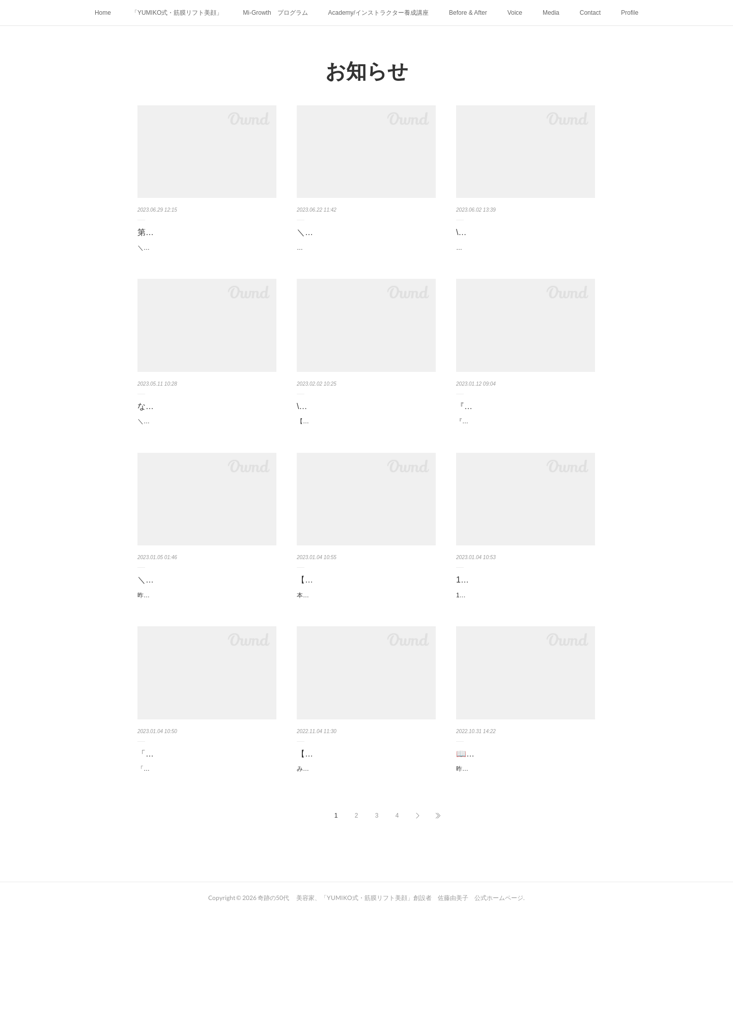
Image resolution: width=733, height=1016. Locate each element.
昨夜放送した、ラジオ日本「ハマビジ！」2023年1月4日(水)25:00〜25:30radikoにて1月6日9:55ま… (206, 666)
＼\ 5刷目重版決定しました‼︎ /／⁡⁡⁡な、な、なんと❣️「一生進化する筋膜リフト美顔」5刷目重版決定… (206, 467)
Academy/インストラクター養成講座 (378, 12)
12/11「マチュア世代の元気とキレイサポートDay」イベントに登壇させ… (524, 638)
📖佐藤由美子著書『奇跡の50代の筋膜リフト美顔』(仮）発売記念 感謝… (523, 838)
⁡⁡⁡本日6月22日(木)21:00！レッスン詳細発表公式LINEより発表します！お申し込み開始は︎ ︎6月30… (364, 268)
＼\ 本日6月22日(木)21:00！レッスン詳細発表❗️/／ (363, 239)
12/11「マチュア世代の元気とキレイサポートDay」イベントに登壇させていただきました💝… (523, 666)
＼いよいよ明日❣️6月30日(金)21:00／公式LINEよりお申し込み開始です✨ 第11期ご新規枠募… (205, 268)
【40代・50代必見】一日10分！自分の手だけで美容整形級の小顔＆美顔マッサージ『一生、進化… (365, 467)
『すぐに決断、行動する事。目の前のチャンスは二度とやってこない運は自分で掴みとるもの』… (523, 467)
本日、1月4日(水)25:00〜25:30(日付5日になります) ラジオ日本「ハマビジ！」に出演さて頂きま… (366, 666)
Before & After (468, 12)
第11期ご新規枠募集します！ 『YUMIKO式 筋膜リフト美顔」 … (203, 239)
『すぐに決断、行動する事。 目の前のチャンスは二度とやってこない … (522, 439)
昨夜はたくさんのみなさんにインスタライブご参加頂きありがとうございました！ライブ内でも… (523, 866)
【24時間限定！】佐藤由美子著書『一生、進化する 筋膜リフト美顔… (366, 838)
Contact (590, 12)
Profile (629, 12)
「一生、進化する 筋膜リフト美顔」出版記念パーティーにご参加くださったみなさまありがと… (204, 866)
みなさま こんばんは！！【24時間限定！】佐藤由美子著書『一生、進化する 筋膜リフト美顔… (364, 866)
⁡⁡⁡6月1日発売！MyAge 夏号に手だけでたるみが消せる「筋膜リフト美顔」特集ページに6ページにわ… (525, 268)
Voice (515, 12)
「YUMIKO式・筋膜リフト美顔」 (176, 12)
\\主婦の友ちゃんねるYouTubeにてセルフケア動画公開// (364, 439)
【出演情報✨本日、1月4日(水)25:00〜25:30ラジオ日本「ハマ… (365, 638)
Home (103, 12)
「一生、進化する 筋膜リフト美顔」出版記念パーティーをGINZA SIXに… (206, 838)
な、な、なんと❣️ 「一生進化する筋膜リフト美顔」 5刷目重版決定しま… (205, 439)
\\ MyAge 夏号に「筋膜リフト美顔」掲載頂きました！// (522, 239)
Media (551, 12)
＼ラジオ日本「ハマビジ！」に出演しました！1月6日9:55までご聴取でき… (206, 638)
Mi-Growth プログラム (275, 12)
